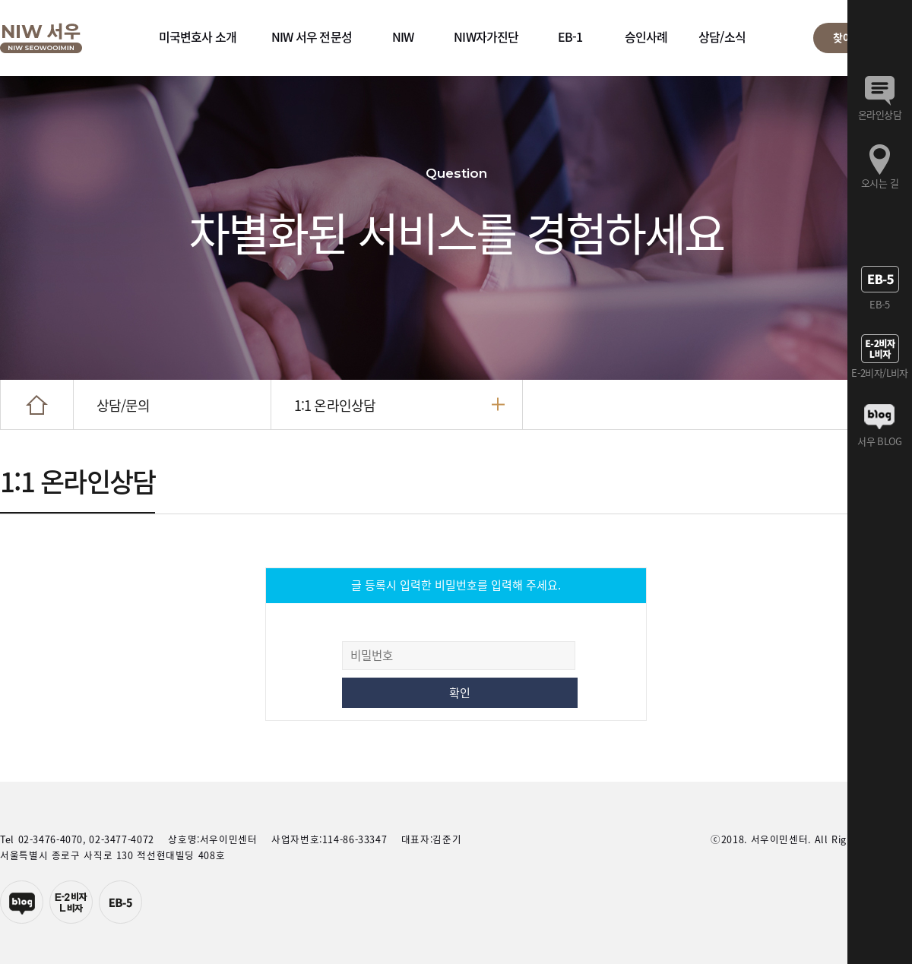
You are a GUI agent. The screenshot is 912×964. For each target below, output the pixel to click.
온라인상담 (879, 114)
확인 (459, 692)
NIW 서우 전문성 (311, 36)
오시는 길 (879, 182)
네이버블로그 (22, 902)
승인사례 (646, 36)
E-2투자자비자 (71, 902)
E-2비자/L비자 (879, 372)
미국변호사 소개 (198, 36)
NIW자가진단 (486, 36)
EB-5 (120, 902)
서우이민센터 (41, 38)
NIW (403, 36)
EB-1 (570, 36)
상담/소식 (722, 36)
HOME (37, 404)
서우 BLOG (879, 441)
